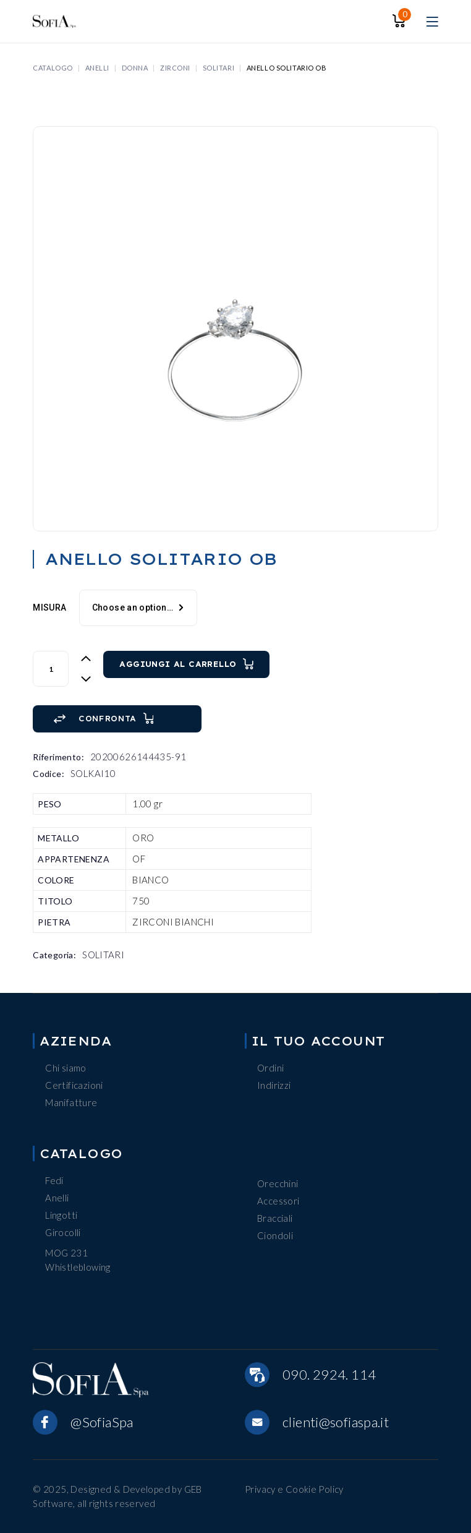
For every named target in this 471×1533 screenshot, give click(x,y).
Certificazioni (74, 1085)
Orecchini (277, 1183)
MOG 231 (66, 1252)
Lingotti (61, 1215)
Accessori (278, 1200)
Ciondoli (275, 1235)
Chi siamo (65, 1067)
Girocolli (62, 1232)
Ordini (270, 1067)
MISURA (49, 607)
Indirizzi (274, 1085)
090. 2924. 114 (329, 1374)
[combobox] (138, 608)
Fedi (54, 1180)
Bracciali (274, 1218)
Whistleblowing (77, 1267)
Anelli (57, 1197)
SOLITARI (103, 954)
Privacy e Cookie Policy (294, 1489)
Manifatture (71, 1102)
